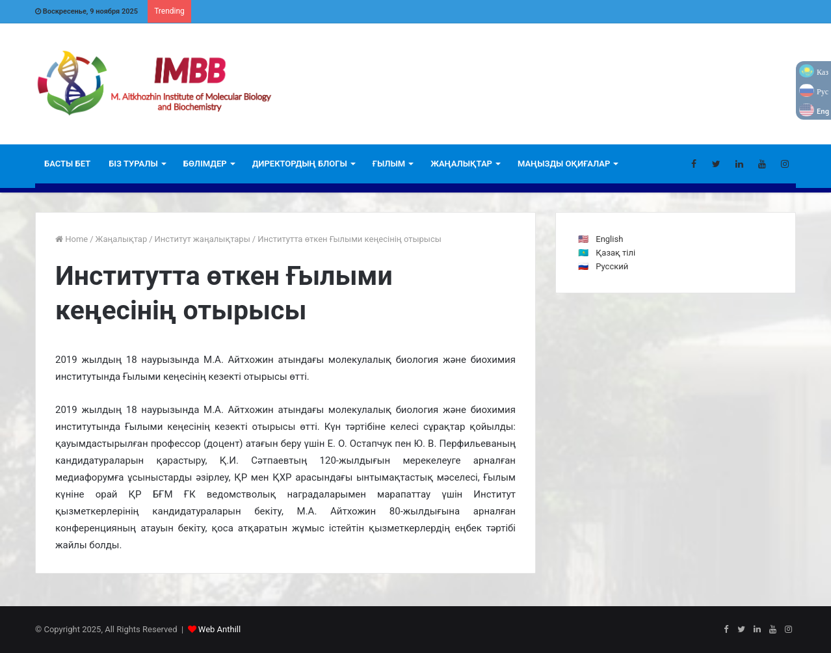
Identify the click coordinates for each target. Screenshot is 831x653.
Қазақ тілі (615, 253)
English (609, 239)
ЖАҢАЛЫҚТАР (461, 163)
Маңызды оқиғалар (564, 163)
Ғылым (389, 163)
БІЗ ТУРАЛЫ (133, 163)
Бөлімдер (205, 163)
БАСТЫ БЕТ (67, 163)
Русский (612, 266)
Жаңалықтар (122, 239)
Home (71, 239)
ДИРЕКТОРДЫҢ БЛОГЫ (299, 163)
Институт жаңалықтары (202, 239)
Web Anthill (219, 629)
